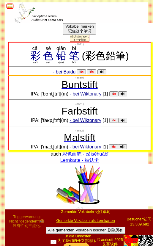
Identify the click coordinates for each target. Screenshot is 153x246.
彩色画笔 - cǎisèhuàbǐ (85, 153)
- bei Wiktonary (86, 93)
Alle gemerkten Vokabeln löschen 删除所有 (85, 230)
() (79, 44)
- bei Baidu (64, 71)
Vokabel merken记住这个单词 (79, 28)
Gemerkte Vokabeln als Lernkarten (85, 220)
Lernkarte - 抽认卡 (79, 160)
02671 (79, 207)
